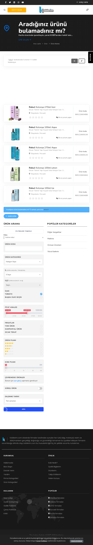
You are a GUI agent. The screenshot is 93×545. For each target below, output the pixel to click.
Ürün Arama (55, 44)
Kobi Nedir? (53, 463)
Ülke (7, 291)
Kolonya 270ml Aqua (43, 147)
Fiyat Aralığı (11, 307)
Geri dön (11, 216)
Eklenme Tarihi (12, 397)
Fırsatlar (9, 323)
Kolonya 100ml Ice (41, 188)
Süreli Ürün (11, 388)
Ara (14, 409)
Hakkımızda (8, 463)
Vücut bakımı (53, 251)
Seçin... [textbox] (8, 285)
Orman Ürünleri (54, 245)
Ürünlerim (52, 470)
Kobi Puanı (10, 362)
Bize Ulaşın (8, 466)
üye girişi (17, 380)
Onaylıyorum (76, 541)
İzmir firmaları (55, 506)
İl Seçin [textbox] (8, 275)
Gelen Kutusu (54, 478)
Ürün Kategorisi (13, 257)
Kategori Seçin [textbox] (11, 262)
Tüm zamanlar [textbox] (11, 401)
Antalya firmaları (56, 517)
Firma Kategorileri (11, 478)
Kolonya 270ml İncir (42, 107)
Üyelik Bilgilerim (54, 466)
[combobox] (23, 261)
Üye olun (25, 39)
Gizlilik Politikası (10, 506)
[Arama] (5, 10)
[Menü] (87, 10)
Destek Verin (9, 470)
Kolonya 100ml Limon (43, 167)
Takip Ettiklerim (54, 474)
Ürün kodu (10, 244)
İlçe (14, 281)
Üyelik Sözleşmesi (11, 502)
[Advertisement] (46, 85)
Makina (50, 238)
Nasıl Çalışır (8, 498)
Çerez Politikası (10, 509)
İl (15, 270)
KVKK (6, 513)
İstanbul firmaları (56, 498)
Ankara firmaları (55, 502)
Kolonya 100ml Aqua (43, 127)
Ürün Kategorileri (10, 482)
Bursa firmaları (55, 513)
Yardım (7, 474)
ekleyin (46, 210)
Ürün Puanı (10, 340)
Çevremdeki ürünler (15, 377)
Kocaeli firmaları (56, 509)
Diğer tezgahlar (54, 232)
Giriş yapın (82, 2)
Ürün (46, 44)
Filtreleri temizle (24, 231)
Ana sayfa (37, 44)
